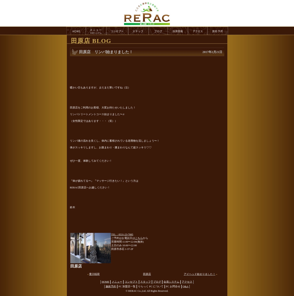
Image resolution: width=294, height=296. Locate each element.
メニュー (117, 281)
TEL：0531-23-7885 (122, 234)
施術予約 (111, 286)
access (197, 31)
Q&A (185, 286)
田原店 (147, 274)
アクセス (187, 281)
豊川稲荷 (94, 274)
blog (158, 31)
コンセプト (131, 281)
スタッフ (145, 281)
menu (96, 31)
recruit (178, 31)
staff (138, 31)
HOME (76, 31)
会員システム (171, 281)
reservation (217, 31)
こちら (139, 238)
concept (117, 31)
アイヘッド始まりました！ (199, 274)
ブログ (157, 281)
